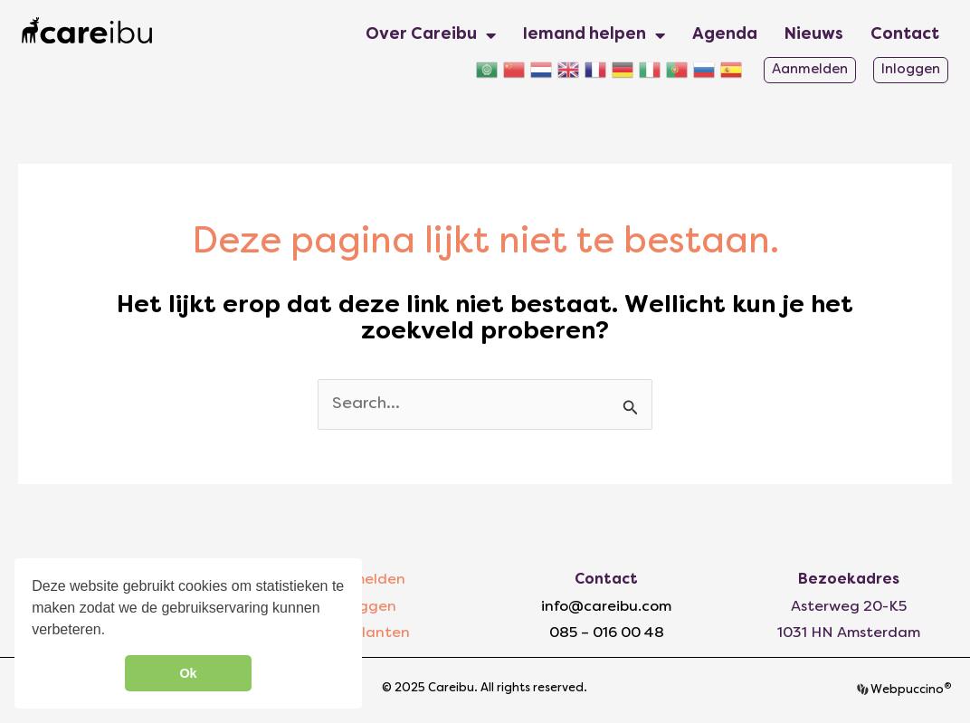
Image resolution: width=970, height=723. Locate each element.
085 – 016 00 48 (606, 633)
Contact (904, 35)
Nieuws (814, 35)
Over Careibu (431, 35)
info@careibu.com (606, 607)
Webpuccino (910, 690)
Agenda (724, 35)
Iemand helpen (594, 35)
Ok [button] (187, 673)
